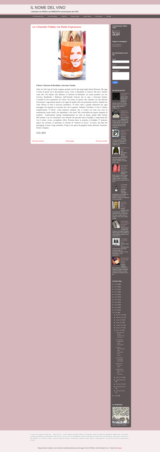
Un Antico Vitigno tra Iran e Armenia (124, 204)
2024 (116, 310)
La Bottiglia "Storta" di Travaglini (124, 186)
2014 (116, 284)
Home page (70, 141)
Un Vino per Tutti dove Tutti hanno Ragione (124, 168)
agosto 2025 (120, 377)
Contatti (108, 16)
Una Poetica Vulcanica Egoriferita (119, 359)
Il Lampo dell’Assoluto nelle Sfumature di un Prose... (120, 351)
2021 (116, 302)
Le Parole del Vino (38, 16)
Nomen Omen (75, 16)
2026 (116, 395)
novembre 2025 (120, 386)
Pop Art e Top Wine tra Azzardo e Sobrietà (125, 132)
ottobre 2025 (120, 384)
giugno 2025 (120, 327)
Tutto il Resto (87, 16)
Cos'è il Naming (52, 16)
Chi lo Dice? (98, 16)
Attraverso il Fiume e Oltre (119, 365)
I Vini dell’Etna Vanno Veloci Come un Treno (120, 335)
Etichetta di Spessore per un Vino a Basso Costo (125, 113)
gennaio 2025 (120, 315)
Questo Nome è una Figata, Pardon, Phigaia (125, 260)
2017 (116, 292)
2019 (116, 297)
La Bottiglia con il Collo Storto (124, 240)
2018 (116, 294)
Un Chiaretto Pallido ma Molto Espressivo (120, 342)
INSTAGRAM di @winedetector (117, 45)
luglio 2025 (119, 330)
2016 (116, 289)
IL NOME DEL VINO (48, 7)
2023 (116, 307)
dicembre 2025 (120, 391)
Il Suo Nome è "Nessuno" (125, 94)
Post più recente (38, 141)
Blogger (119, 448)
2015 (116, 286)
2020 (116, 299)
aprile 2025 (119, 322)
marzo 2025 (119, 320)
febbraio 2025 (120, 317)
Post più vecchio (101, 141)
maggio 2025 (120, 325)
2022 (116, 305)
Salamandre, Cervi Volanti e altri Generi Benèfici (125, 223)
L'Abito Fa (64, 16)
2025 (116, 312)
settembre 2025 (120, 380)
